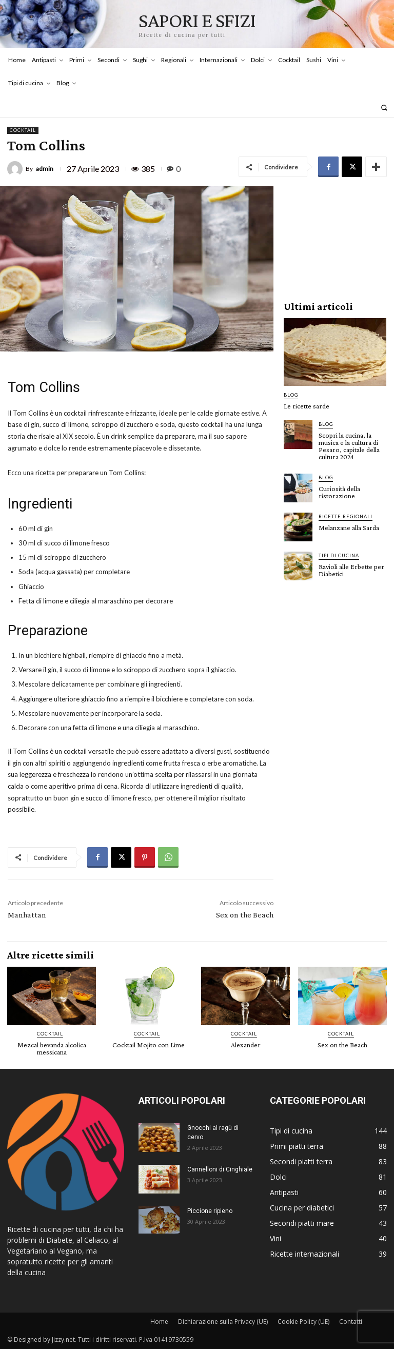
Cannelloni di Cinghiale (219, 1169)
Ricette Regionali (345, 516)
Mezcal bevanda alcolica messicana (51, 1048)
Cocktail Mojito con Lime (148, 1045)
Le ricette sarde (306, 406)
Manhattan (27, 914)
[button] (384, 107)
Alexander (246, 1045)
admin (44, 169)
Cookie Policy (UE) (303, 1321)
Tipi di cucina (339, 555)
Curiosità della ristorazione (339, 492)
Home (159, 1321)
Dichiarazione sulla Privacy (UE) (223, 1321)
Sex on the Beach (244, 914)
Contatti (350, 1321)
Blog (291, 395)
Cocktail (22, 130)
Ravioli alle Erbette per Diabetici (351, 570)
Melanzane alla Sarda (349, 527)
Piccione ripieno (209, 1211)
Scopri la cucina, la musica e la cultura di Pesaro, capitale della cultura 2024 (349, 446)
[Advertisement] (335, 237)
